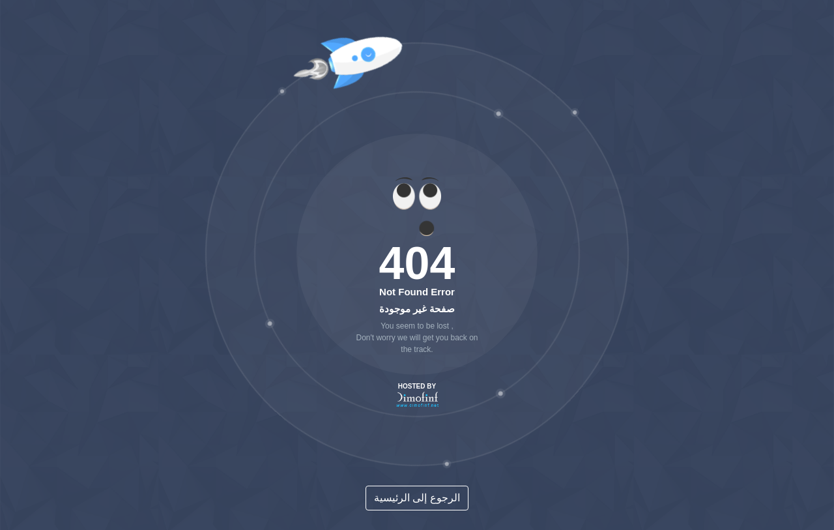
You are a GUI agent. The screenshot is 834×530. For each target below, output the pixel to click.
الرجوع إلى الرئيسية (417, 497)
